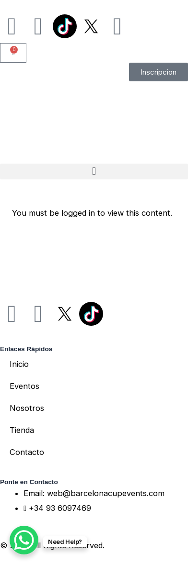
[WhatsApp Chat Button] (24, 540)
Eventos (24, 386)
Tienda (22, 430)
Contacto (27, 452)
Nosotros (27, 408)
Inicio (19, 364)
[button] (94, 171)
